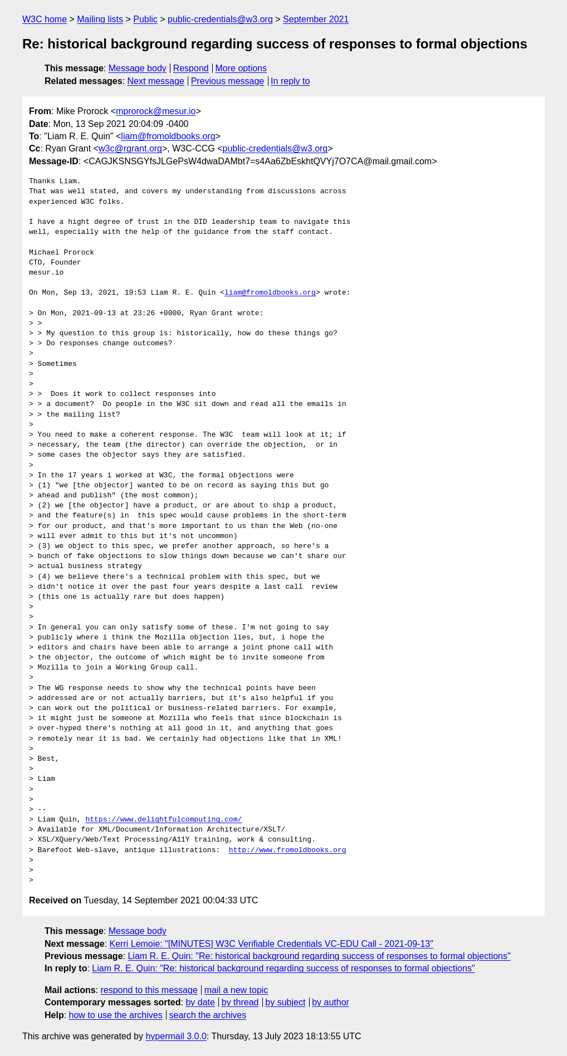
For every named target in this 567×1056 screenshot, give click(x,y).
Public (145, 19)
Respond (191, 68)
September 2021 (316, 19)
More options (241, 68)
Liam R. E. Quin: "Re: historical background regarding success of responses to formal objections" (319, 956)
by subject (285, 1002)
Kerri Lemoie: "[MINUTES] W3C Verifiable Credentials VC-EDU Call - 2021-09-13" (271, 944)
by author (330, 1002)
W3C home (44, 19)
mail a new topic (236, 990)
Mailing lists (100, 19)
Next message (156, 81)
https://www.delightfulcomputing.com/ (163, 820)
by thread (240, 1002)
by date (199, 1002)
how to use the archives (116, 1015)
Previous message (228, 81)
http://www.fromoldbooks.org (287, 850)
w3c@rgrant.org (130, 148)
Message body (138, 68)
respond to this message (148, 990)
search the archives (208, 1015)
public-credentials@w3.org (220, 19)
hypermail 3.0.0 (175, 1036)
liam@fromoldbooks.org (168, 136)
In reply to (290, 81)
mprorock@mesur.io (155, 111)
